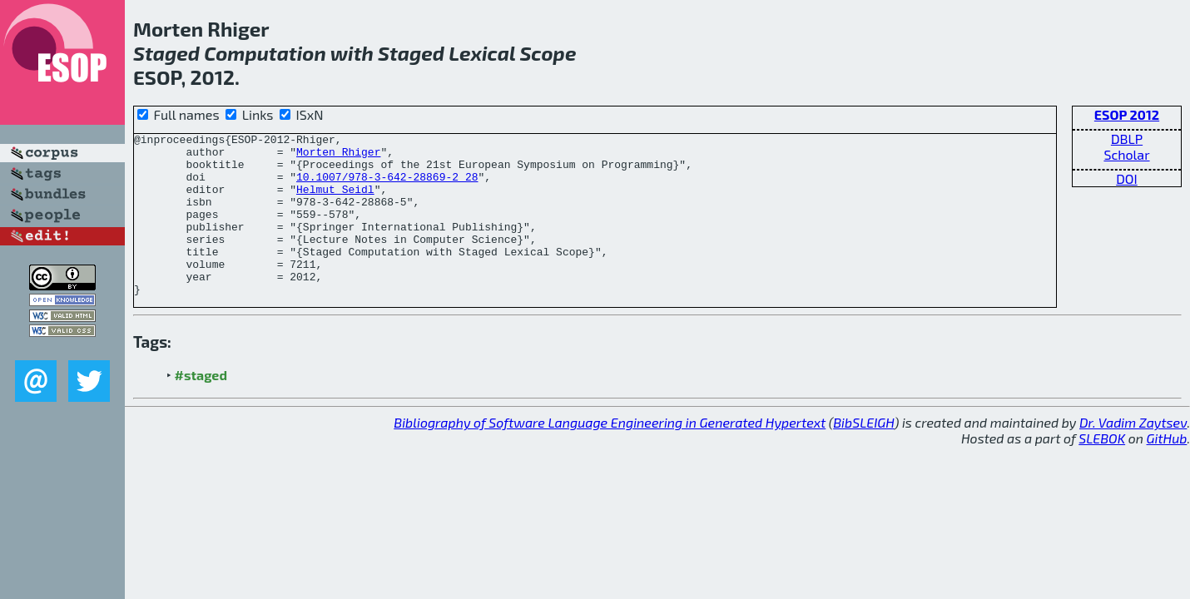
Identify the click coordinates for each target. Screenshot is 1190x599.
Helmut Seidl (335, 201)
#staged (201, 407)
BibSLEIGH (863, 455)
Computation (265, 53)
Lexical (482, 53)
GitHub (1167, 470)
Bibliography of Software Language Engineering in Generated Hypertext (610, 455)
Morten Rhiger (338, 156)
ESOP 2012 (1126, 114)
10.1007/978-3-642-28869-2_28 (387, 186)
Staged (166, 53)
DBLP (1127, 138)
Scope (547, 53)
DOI (1127, 178)
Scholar (1126, 154)
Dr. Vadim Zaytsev (1133, 455)
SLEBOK (1101, 470)
